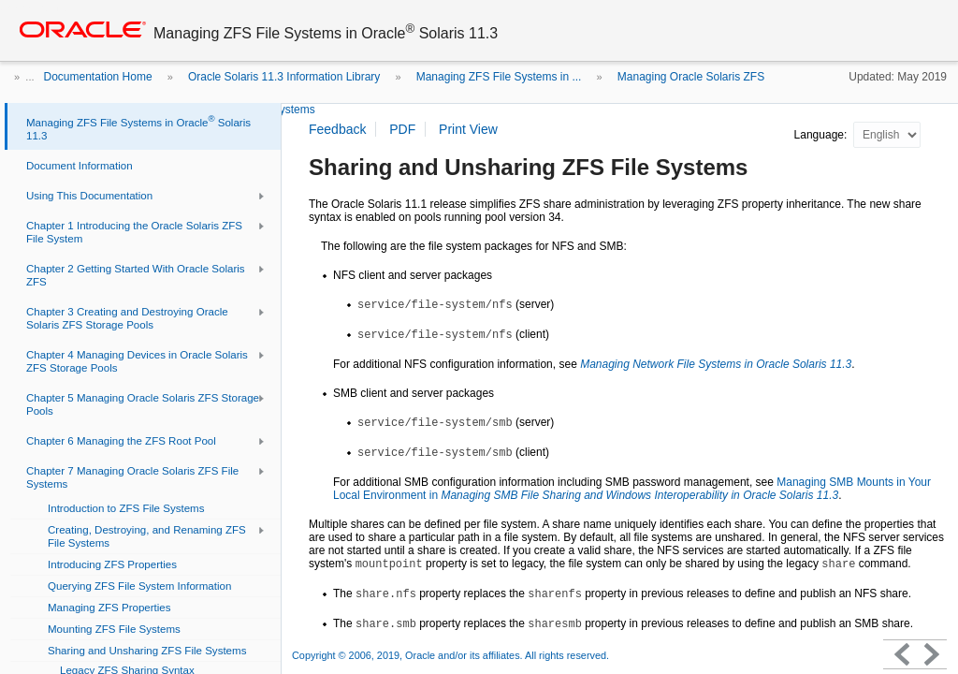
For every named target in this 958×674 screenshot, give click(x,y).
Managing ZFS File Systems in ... (499, 76)
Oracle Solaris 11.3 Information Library (284, 76)
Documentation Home (98, 76)
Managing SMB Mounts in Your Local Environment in (632, 489)
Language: (822, 134)
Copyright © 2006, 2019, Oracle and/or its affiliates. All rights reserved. (450, 655)
